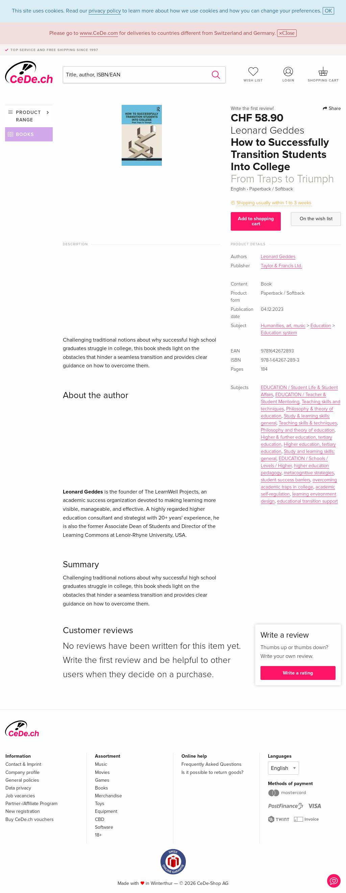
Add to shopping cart (256, 221)
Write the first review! (252, 108)
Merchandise (108, 796)
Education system (279, 332)
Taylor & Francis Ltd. (281, 266)
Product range (28, 116)
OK (328, 10)
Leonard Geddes (278, 256)
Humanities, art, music (283, 325)
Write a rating (298, 673)
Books (25, 134)
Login (288, 74)
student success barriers (285, 480)
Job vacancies (20, 796)
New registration (22, 811)
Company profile (22, 772)
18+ (98, 835)
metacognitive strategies (309, 473)
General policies (22, 780)
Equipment (106, 811)
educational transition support (307, 501)
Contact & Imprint (23, 764)
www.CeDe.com (99, 33)
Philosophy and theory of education (298, 430)
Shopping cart (323, 74)
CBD (99, 819)
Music (101, 764)
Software (104, 827)
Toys (99, 803)
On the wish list (316, 219)
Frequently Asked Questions (211, 764)
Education (321, 325)
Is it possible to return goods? (212, 772)
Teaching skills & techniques (308, 423)
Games (102, 780)
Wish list (253, 74)
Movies (102, 772)
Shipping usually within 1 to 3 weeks (274, 203)
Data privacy (18, 788)
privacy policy (105, 10)
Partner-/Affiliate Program (31, 803)
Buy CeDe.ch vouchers (29, 819)
